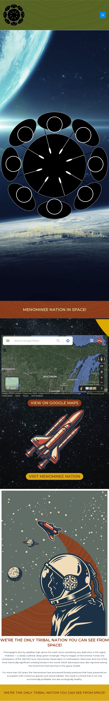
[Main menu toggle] (103, 15)
